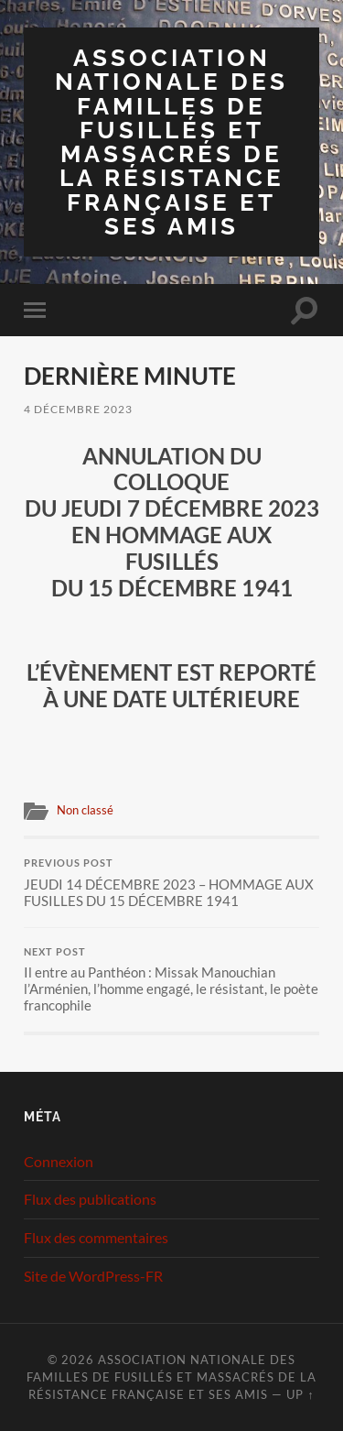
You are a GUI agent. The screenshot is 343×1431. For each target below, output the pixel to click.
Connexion (58, 1161)
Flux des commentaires (96, 1237)
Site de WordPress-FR (93, 1275)
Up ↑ (300, 1394)
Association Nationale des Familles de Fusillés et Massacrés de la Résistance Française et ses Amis (171, 141)
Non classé (85, 810)
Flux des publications (90, 1198)
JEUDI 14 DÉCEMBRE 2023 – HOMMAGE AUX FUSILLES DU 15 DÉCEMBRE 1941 (171, 883)
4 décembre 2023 (78, 409)
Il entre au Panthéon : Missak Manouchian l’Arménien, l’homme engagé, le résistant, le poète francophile (171, 980)
